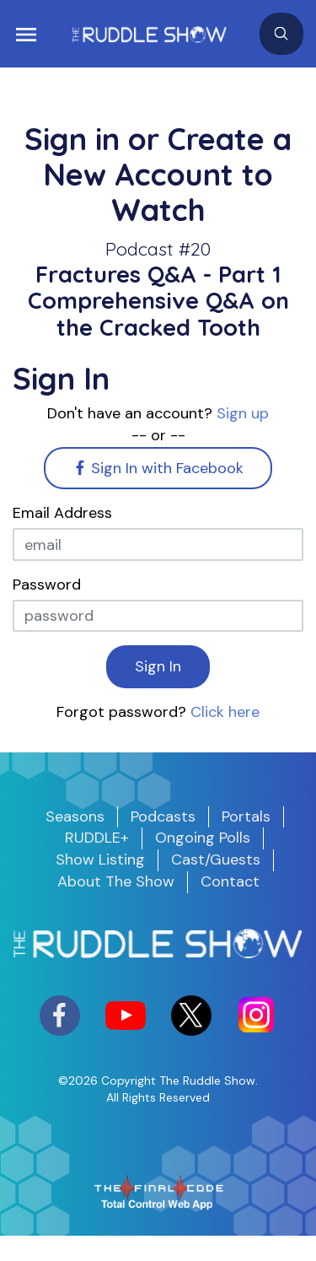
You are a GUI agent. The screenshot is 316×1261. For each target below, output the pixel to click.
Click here (225, 712)
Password (47, 584)
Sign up (243, 413)
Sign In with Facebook (158, 468)
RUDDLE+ (97, 837)
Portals (246, 816)
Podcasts (163, 816)
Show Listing (100, 859)
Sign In (158, 666)
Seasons (75, 816)
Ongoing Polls (202, 837)
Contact (230, 881)
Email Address (62, 513)
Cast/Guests (215, 859)
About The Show (115, 881)
